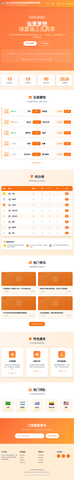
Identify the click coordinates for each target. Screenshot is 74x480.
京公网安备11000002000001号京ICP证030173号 (37, 472)
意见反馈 (40, 460)
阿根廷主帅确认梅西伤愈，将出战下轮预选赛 (53, 289)
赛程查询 (22, 455)
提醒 (60, 111)
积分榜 (58, 4)
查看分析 (37, 371)
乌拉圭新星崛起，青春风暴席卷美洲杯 (51, 313)
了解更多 (62, 371)
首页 (47, 4)
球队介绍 (22, 462)
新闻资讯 (22, 460)
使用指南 (40, 457)
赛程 (52, 4)
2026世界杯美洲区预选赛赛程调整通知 (15, 313)
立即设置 (12, 373)
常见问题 (40, 455)
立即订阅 (52, 436)
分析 (67, 111)
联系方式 (40, 462)
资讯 (63, 4)
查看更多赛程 (37, 163)
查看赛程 (30, 43)
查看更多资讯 (37, 324)
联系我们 (70, 4)
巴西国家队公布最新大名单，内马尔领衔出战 (17, 289)
